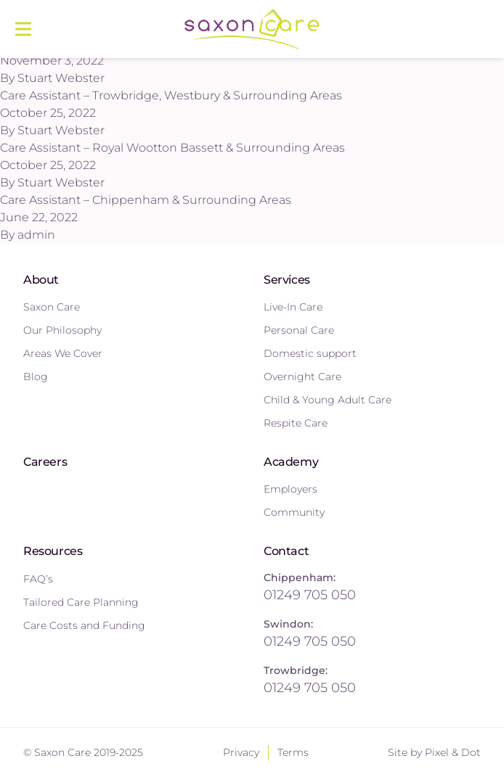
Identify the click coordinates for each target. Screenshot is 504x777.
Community (294, 512)
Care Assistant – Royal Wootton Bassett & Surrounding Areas (172, 148)
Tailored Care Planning (81, 602)
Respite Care (296, 422)
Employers (290, 489)
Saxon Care (51, 306)
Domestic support (310, 353)
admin (36, 235)
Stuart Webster (61, 78)
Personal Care (299, 330)
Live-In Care (293, 306)
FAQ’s (38, 578)
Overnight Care (302, 376)
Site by (434, 752)
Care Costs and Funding (84, 625)
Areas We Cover (62, 353)
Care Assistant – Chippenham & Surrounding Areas (145, 200)
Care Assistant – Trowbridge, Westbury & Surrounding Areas (171, 95)
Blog (35, 376)
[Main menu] (23, 29)
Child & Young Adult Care (327, 399)
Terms (293, 752)
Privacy (241, 752)
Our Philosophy (62, 330)
